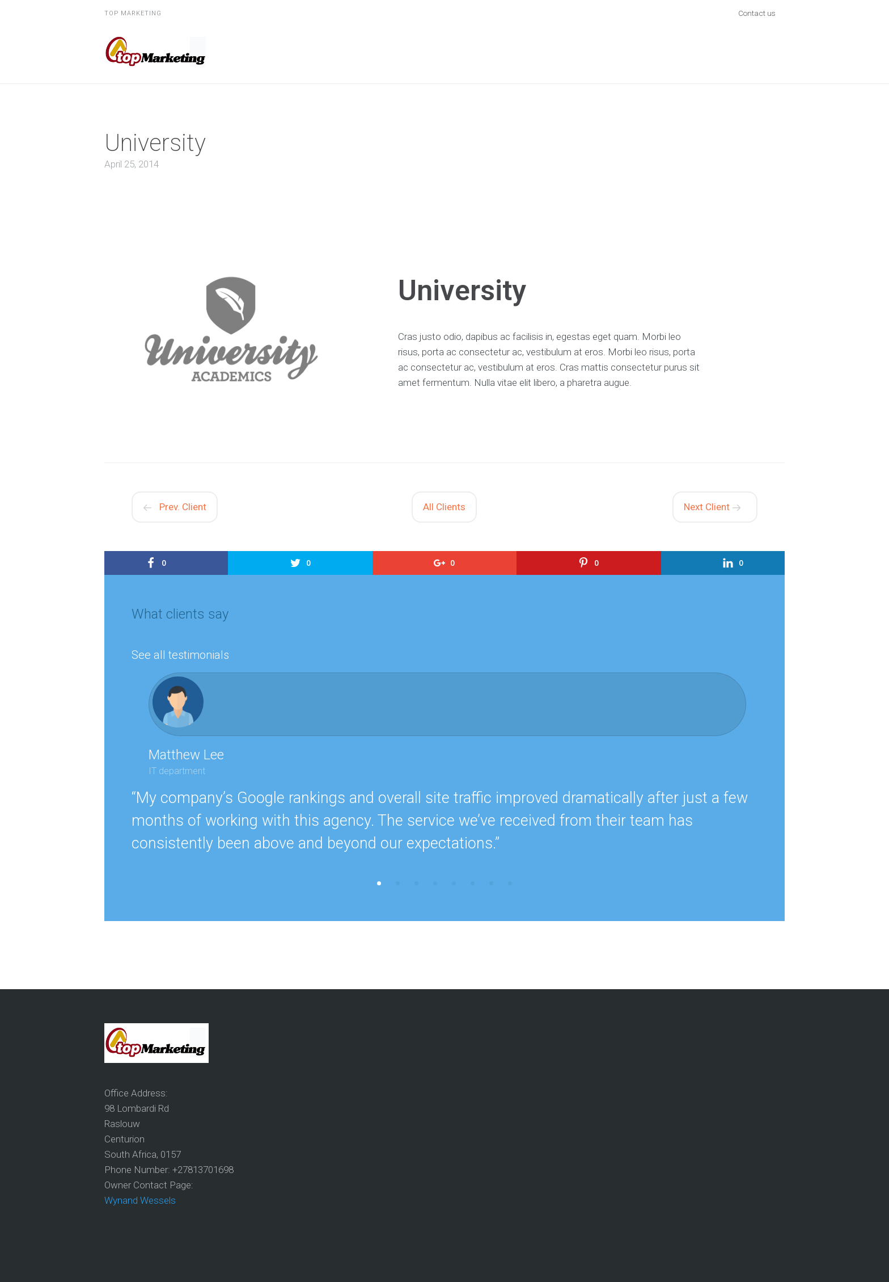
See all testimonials (180, 655)
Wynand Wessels (140, 1200)
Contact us (757, 13)
